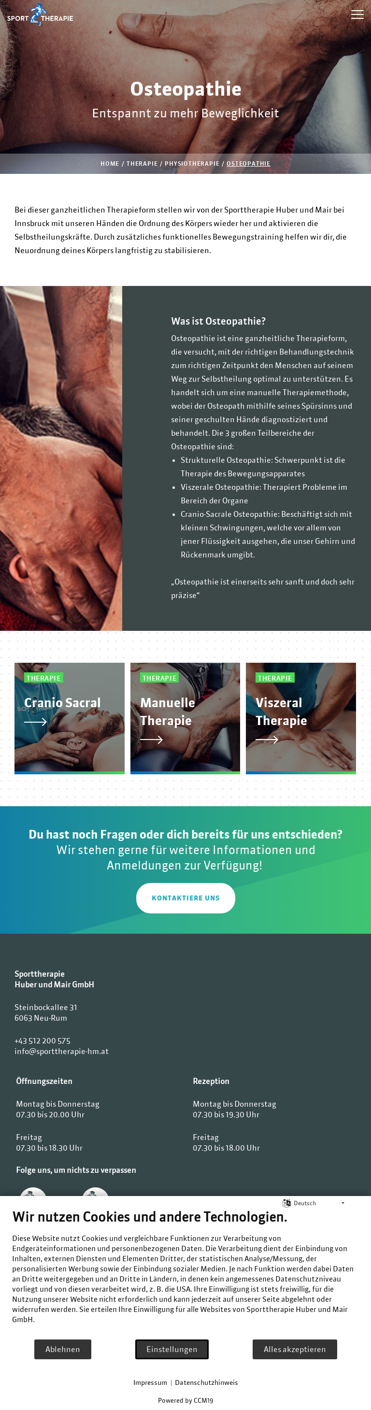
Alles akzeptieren (295, 1349)
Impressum (150, 1382)
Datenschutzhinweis (206, 1382)
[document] (185, 1274)
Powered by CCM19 (185, 1400)
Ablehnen (62, 1349)
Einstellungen (172, 1349)
